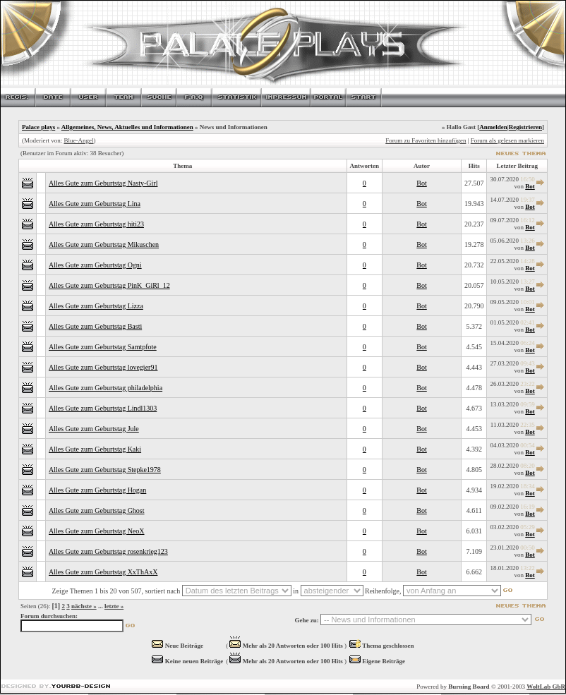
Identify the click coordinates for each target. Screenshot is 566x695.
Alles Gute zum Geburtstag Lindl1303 (103, 408)
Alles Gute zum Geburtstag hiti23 (96, 224)
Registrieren (525, 127)
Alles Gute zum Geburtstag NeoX (97, 531)
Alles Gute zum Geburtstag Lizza (96, 306)
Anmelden (493, 127)
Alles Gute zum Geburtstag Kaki (95, 449)
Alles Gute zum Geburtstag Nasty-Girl (103, 183)
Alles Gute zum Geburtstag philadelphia (105, 388)
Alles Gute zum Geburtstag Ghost (97, 510)
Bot (421, 183)
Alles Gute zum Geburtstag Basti (95, 326)
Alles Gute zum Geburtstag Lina (94, 203)
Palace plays (38, 127)
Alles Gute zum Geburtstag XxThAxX (103, 572)
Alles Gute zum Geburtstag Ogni (95, 265)
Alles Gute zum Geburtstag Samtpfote (103, 347)
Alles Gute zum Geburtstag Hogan (97, 490)
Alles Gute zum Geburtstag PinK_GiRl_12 (109, 285)
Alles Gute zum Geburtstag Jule (94, 429)
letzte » (114, 606)
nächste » (84, 606)
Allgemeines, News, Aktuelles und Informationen (127, 127)
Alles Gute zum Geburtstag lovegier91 (103, 367)
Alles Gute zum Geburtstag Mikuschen (104, 244)
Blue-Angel (78, 140)
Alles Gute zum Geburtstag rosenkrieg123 (108, 551)
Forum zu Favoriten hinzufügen (425, 140)
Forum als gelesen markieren (507, 140)
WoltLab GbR (545, 686)
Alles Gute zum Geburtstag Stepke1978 (105, 469)
